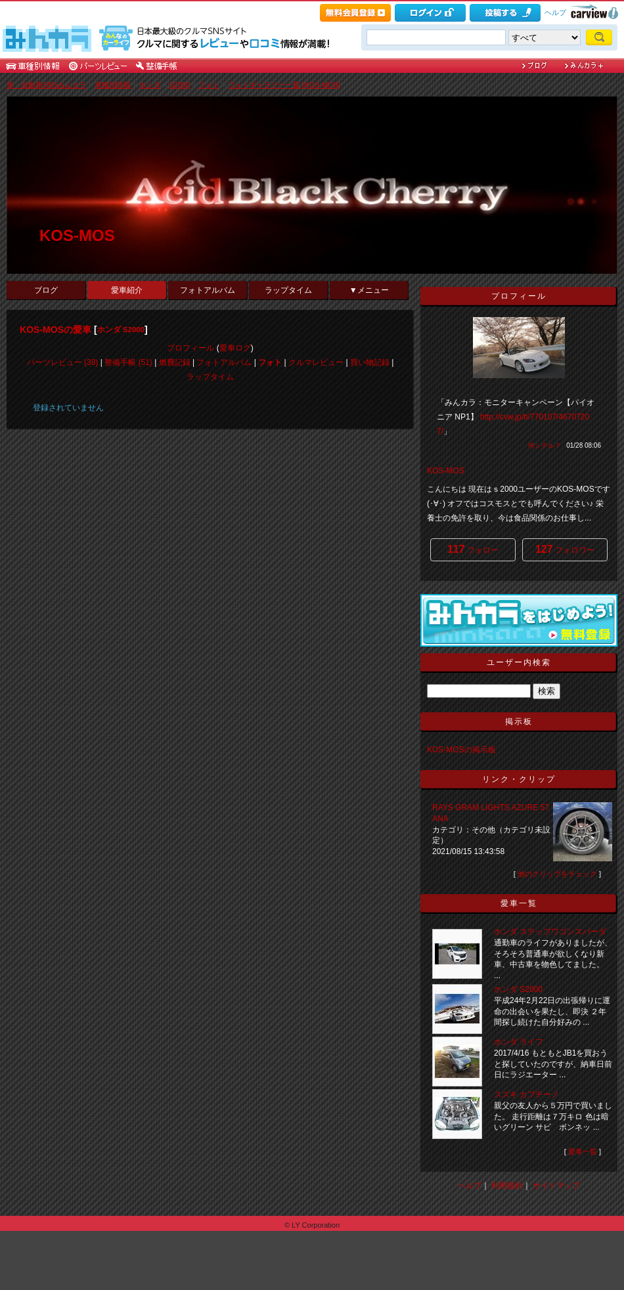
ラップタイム (288, 290)
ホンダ (150, 85)
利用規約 (507, 1185)
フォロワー (564, 549)
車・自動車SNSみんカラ (47, 85)
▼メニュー (369, 290)
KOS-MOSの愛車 (55, 329)
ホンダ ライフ (518, 1041)
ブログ (46, 290)
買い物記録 (370, 362)
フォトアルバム (207, 290)
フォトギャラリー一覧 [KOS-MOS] (284, 85)
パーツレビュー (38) (63, 362)
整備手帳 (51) (128, 362)
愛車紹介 (127, 290)
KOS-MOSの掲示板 (461, 749)
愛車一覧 (582, 1151)
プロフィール (190, 348)
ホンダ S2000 (121, 329)
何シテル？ (544, 445)
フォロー (473, 549)
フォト (209, 85)
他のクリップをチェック (557, 874)
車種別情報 (113, 85)
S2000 (179, 85)
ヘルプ (555, 12)
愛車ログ (235, 348)
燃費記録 (174, 362)
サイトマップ (556, 1185)
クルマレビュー (316, 362)
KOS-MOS (77, 235)
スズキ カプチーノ (526, 1094)
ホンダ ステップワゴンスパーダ (550, 931)
